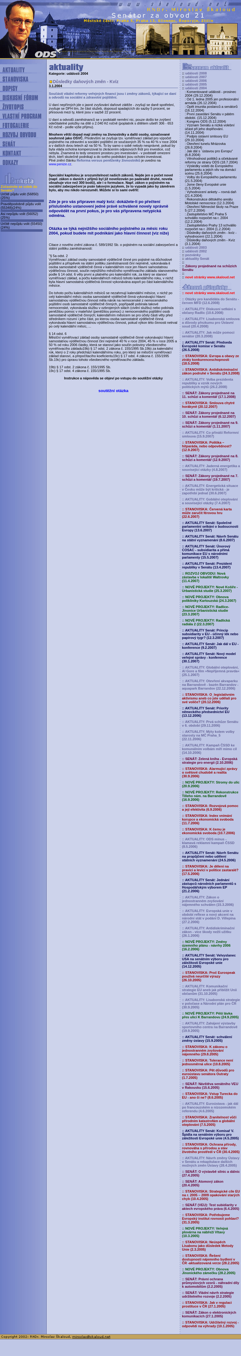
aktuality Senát (197, 258)
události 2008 (196, 73)
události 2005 (196, 84)
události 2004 (196, 88)
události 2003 (196, 247)
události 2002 (196, 251)
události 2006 (196, 80)
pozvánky (193, 255)
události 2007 (196, 77)
